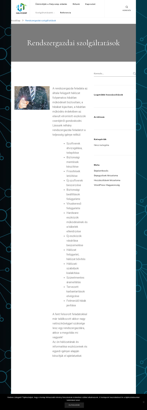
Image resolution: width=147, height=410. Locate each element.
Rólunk (76, 4)
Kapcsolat (90, 4)
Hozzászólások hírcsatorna (107, 180)
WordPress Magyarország (107, 185)
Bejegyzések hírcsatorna (106, 175)
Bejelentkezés (101, 170)
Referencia (65, 12)
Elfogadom (74, 405)
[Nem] (143, 402)
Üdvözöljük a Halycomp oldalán (51, 4)
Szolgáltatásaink (44, 12)
